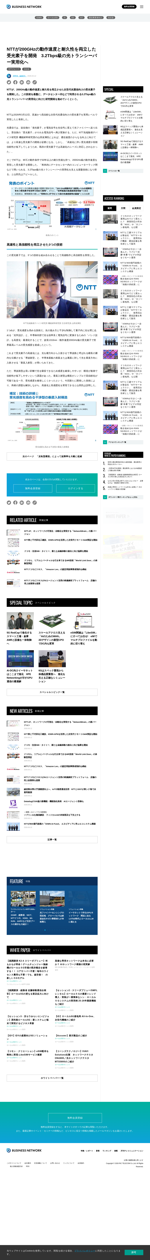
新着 (98, 1189)
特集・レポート (87, 1189)
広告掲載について (40, 1201)
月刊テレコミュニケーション (132, 1189)
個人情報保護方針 (16, 1204)
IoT (81, 18)
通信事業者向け (95, 18)
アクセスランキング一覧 (117, 442)
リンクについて (68, 1201)
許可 (134, 1252)
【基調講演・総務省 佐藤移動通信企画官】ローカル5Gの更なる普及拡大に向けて (125, 476)
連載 (116, 1189)
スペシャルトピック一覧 (52, 692)
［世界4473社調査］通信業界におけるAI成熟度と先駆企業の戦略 (125, 469)
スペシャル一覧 (114, 171)
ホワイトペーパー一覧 (52, 1116)
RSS (27, 1204)
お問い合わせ (55, 1201)
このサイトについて (14, 1201)
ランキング (106, 1189)
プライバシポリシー (84, 1251)
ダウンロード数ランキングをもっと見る (122, 497)
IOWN (39, 18)
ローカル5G (53, 18)
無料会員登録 (129, 7)
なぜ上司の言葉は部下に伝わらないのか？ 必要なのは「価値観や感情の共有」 (125, 482)
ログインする (75, 488)
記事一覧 (52, 877)
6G (72, 18)
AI (65, 18)
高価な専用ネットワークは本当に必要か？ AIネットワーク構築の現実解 (125, 488)
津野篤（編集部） (20, 76)
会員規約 (81, 1201)
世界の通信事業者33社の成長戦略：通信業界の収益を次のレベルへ (125, 463)
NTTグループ (14, 69)
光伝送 (111, 18)
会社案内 (27, 1201)
